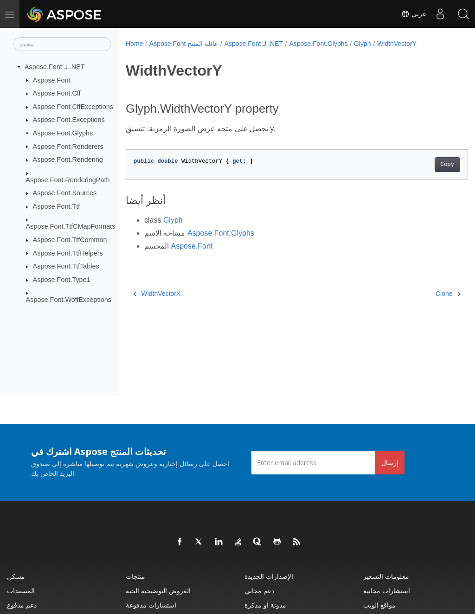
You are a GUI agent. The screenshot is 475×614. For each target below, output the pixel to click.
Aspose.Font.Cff (57, 93)
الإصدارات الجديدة (268, 576)
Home (134, 43)
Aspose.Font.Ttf (56, 206)
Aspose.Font (52, 79)
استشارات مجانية (386, 590)
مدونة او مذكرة (265, 605)
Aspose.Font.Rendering (68, 159)
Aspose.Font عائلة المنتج (183, 43)
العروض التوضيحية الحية (158, 590)
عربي (413, 14)
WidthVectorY (397, 43)
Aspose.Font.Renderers (68, 146)
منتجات (135, 576)
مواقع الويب (379, 605)
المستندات (21, 590)
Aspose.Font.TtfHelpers (68, 252)
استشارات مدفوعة (151, 605)
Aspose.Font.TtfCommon (70, 239)
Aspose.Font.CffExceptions (73, 106)
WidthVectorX (156, 293)
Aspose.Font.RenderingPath (68, 179)
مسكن (16, 576)
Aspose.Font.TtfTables (66, 266)
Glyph (362, 43)
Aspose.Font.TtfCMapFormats (71, 226)
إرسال (389, 462)
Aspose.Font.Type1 (61, 279)
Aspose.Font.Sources (65, 193)
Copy (423, 164)
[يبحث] (62, 44)
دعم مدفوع (22, 605)
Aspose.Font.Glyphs (63, 133)
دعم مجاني (259, 590)
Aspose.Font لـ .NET (55, 66)
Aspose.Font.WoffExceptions (68, 299)
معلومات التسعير (386, 576)
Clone (423, 293)
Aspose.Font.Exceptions (69, 119)
